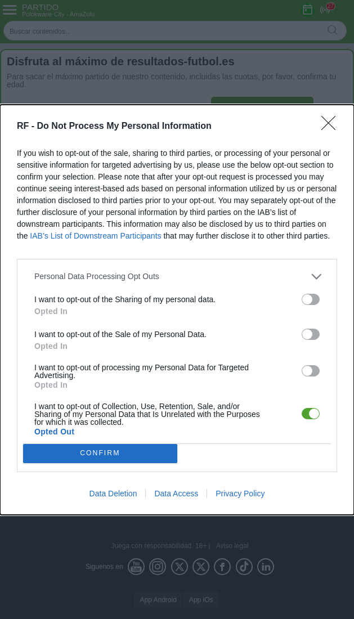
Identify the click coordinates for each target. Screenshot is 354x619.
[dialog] (177, 310)
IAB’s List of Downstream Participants (95, 235)
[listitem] (177, 276)
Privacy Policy (240, 493)
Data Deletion (113, 493)
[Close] (332, 126)
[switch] (311, 299)
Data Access (176, 493)
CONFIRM (100, 453)
